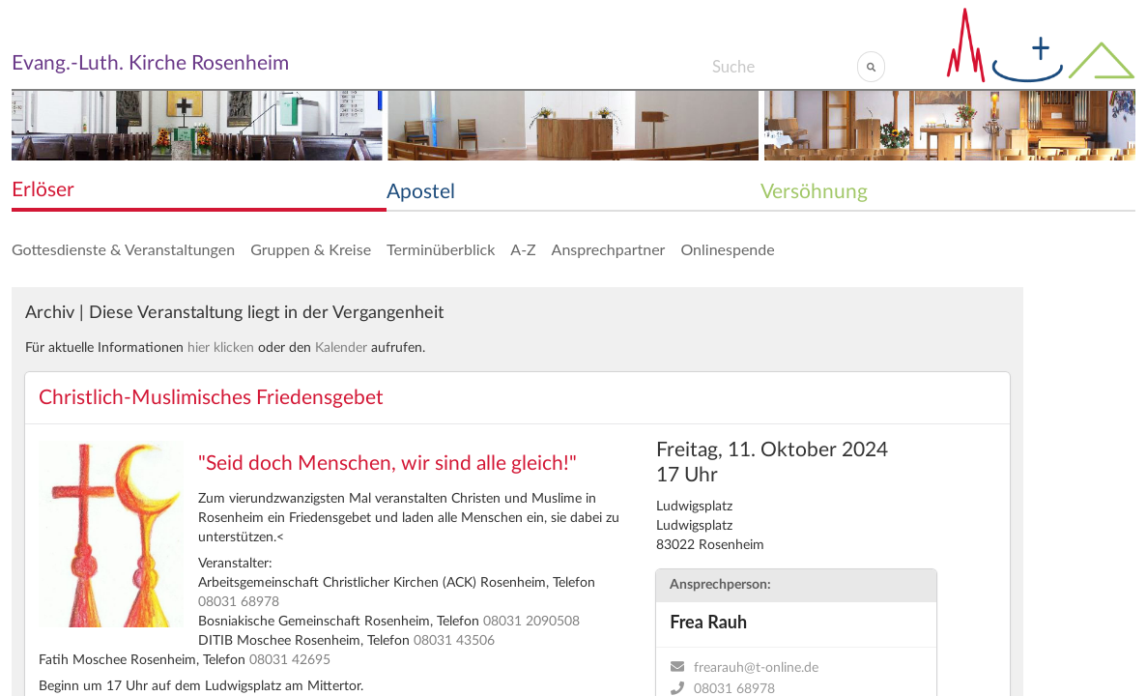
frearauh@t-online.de (756, 668)
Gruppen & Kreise (310, 249)
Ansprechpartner (609, 249)
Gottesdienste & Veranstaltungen (123, 249)
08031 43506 (454, 641)
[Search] (784, 66)
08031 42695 (289, 660)
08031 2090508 (531, 621)
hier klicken (220, 348)
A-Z (522, 249)
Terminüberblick (441, 249)
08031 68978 (238, 602)
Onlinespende (727, 249)
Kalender (341, 348)
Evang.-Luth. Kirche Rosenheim (150, 63)
